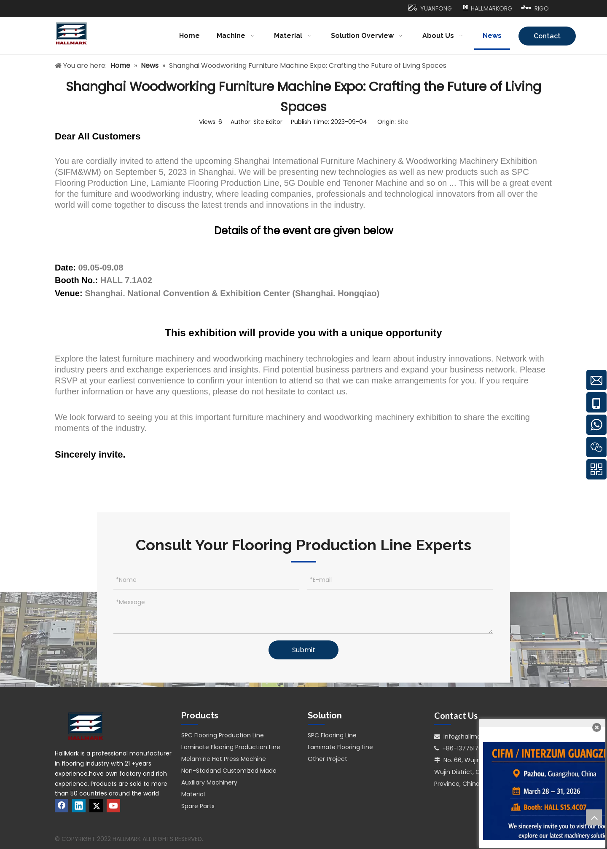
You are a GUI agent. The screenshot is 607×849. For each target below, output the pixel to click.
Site (403, 122)
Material (193, 794)
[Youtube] (113, 805)
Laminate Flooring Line (340, 747)
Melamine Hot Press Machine (223, 759)
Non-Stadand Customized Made (229, 770)
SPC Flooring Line (332, 735)
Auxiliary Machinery (209, 782)
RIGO (541, 8)
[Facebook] (61, 805)
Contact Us (547, 39)
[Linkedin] (79, 805)
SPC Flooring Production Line (222, 735)
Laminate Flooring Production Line (230, 747)
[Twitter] (96, 805)
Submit (303, 650)
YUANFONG (436, 8)
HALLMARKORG (491, 8)
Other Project (327, 759)
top (594, 817)
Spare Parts (198, 806)
